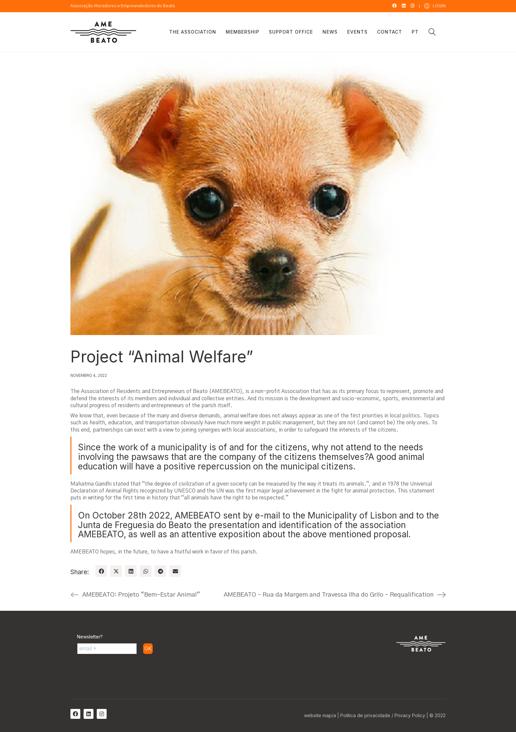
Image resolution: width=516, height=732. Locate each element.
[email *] (107, 648)
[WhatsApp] (145, 571)
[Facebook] (101, 571)
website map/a (320, 715)
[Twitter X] (116, 571)
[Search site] (432, 33)
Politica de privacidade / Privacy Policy (382, 715)
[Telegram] (160, 571)
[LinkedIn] (131, 571)
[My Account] (435, 6)
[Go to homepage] (103, 32)
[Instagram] (102, 714)
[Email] (175, 571)
